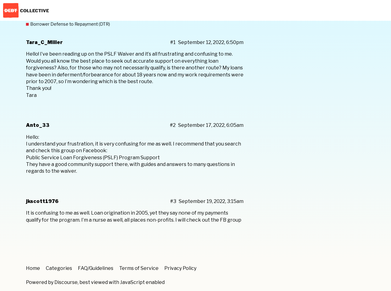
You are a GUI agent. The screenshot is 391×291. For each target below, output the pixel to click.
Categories (59, 268)
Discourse (66, 282)
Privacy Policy (180, 268)
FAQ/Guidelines (95, 268)
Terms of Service (139, 268)
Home (33, 268)
